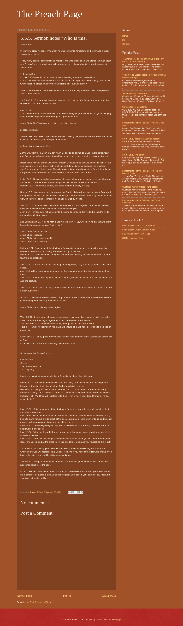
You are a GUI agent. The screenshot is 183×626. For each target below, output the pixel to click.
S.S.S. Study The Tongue (134, 155)
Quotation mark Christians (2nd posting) (140, 187)
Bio (123, 40)
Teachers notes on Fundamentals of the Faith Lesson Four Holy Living (143, 60)
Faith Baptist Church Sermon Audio (138, 230)
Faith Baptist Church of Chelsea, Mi (138, 225)
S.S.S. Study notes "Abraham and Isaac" (141, 139)
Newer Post (24, 595)
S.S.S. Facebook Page (132, 238)
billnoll (99, 619)
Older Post (109, 595)
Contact (126, 44)
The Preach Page (49, 14)
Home (67, 595)
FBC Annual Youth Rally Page (136, 234)
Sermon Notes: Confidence (135, 107)
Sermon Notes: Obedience (134, 93)
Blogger (117, 619)
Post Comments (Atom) (40, 602)
